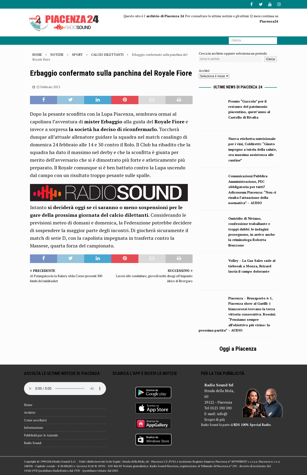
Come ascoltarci (35, 420)
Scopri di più (214, 419)
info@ (222, 413)
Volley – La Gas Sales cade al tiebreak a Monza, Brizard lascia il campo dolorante (251, 265)
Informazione (33, 427)
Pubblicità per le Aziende (41, 435)
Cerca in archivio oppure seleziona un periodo (233, 53)
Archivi (204, 70)
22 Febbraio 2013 (48, 87)
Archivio (29, 412)
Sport (77, 54)
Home (28, 404)
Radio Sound (32, 443)
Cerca (270, 59)
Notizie (57, 54)
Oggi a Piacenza (237, 348)
